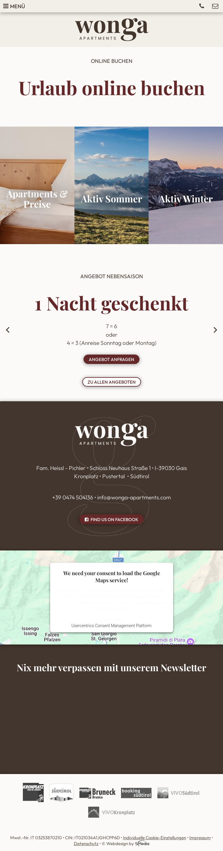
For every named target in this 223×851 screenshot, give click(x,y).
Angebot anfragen (111, 359)
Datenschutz (86, 843)
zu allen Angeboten (112, 382)
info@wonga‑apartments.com (134, 497)
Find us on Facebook (111, 519)
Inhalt (111, 715)
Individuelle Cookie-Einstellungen (154, 837)
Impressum (200, 837)
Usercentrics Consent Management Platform (111, 625)
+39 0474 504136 (72, 497)
